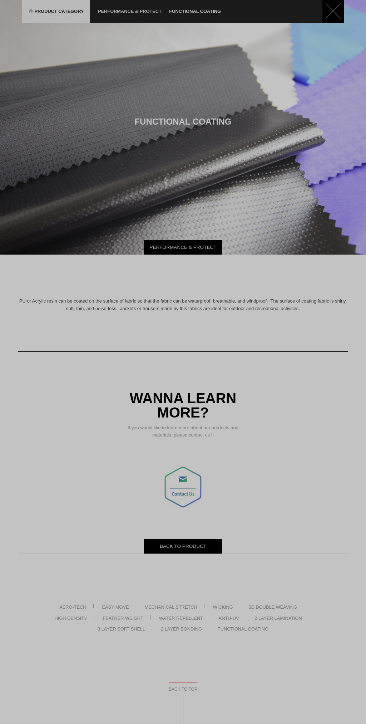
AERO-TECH (72, 606)
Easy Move (115, 606)
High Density (71, 618)
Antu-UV (229, 618)
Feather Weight (123, 618)
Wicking (223, 606)
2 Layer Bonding (181, 629)
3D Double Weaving (273, 606)
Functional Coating (243, 629)
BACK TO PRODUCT (183, 546)
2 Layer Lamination (278, 618)
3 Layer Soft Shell (121, 629)
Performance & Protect (130, 11)
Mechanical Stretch (170, 606)
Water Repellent (181, 618)
